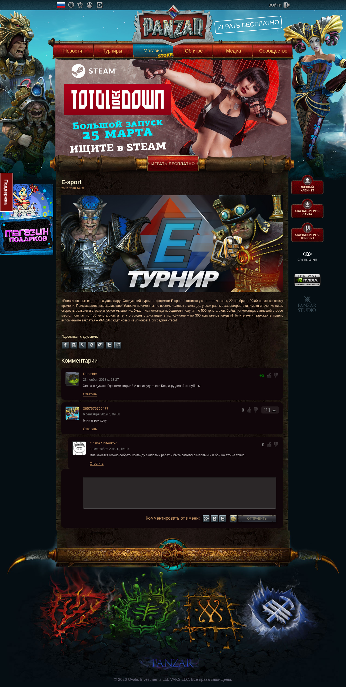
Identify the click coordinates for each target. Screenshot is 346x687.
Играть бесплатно (248, 24)
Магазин (153, 50)
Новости (72, 51)
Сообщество (273, 51)
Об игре (194, 51)
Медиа (233, 51)
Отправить (257, 518)
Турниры (112, 51)
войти (275, 5)
